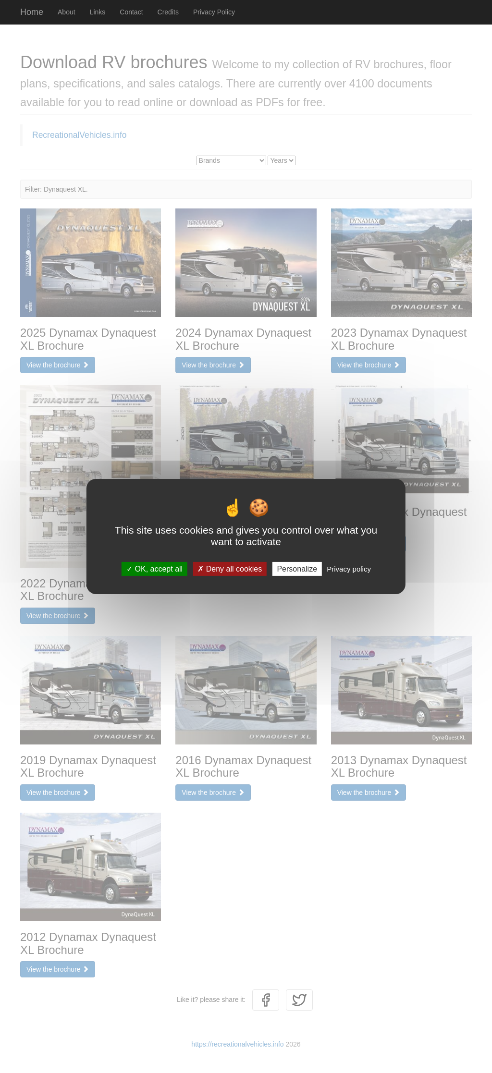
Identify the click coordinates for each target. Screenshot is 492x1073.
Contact (131, 12)
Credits (168, 12)
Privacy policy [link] (349, 569)
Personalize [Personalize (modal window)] (297, 569)
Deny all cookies (229, 569)
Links (98, 12)
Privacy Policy (214, 12)
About (66, 12)
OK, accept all (154, 569)
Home (31, 12)
